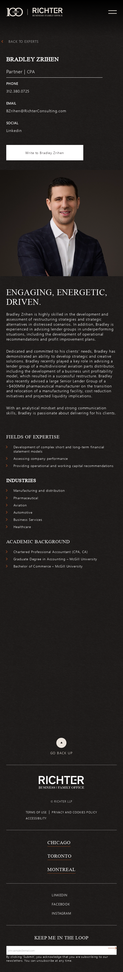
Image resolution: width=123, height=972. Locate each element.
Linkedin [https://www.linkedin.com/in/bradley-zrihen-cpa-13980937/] (14, 130)
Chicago (58, 842)
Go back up (61, 753)
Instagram (61, 913)
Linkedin (59, 895)
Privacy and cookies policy (74, 812)
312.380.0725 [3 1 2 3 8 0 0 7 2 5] (18, 90)
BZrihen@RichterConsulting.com (36, 110)
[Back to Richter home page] (61, 782)
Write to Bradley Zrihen (44, 152)
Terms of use (36, 812)
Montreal (61, 869)
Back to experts (23, 41)
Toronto (59, 856)
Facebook (61, 904)
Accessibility (36, 818)
